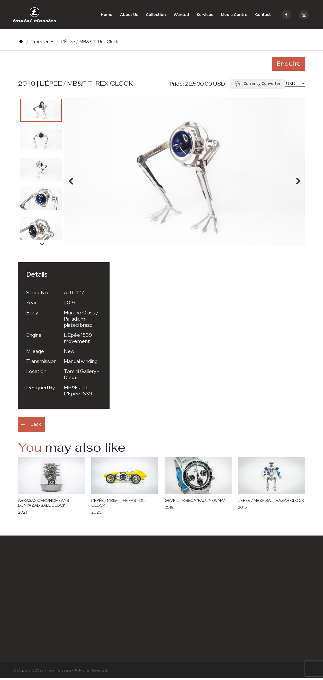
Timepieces (42, 43)
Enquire (288, 65)
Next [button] (41, 245)
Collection (156, 15)
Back (36, 425)
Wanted (181, 15)
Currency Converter (257, 85)
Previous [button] (41, 103)
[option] (41, 112)
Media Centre (234, 15)
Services (205, 15)
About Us (129, 15)
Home (106, 15)
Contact (263, 15)
